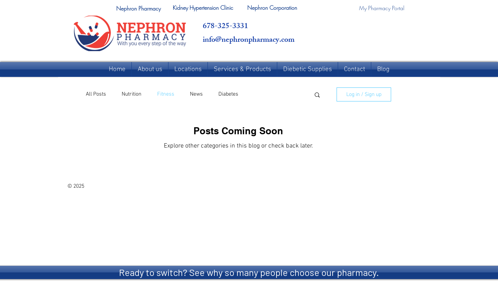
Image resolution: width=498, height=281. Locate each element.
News (196, 94)
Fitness (165, 94)
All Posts (96, 94)
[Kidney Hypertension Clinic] (203, 8)
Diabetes (228, 94)
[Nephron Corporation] (272, 8)
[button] (138, 8)
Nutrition (132, 94)
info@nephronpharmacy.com (248, 40)
